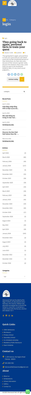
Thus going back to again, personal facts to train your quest (14, 45)
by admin (18, 53)
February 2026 (6, 161)
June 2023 (5, 250)
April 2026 (5, 153)
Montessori (7, 332)
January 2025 (6, 199)
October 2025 (6, 178)
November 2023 (7, 238)
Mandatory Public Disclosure (13, 343)
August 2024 (6, 221)
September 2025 (7, 182)
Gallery (6, 384)
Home (6, 20)
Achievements (8, 379)
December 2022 (7, 254)
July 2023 (5, 246)
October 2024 (6, 212)
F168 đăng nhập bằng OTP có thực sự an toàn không (10, 108)
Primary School (8, 335)
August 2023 (6, 242)
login (5, 38)
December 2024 (7, 204)
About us (6, 376)
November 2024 (7, 208)
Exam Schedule (8, 345)
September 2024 (7, 216)
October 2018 (6, 263)
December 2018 (7, 259)
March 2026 (6, 157)
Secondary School (9, 337)
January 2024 (6, 233)
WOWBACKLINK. (8, 125)
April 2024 (5, 229)
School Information (10, 381)
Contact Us (7, 386)
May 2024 (5, 225)
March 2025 (6, 191)
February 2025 (6, 195)
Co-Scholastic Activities (11, 340)
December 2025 (7, 170)
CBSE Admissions (9, 330)
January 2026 (6, 166)
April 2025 (5, 187)
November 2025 (7, 174)
